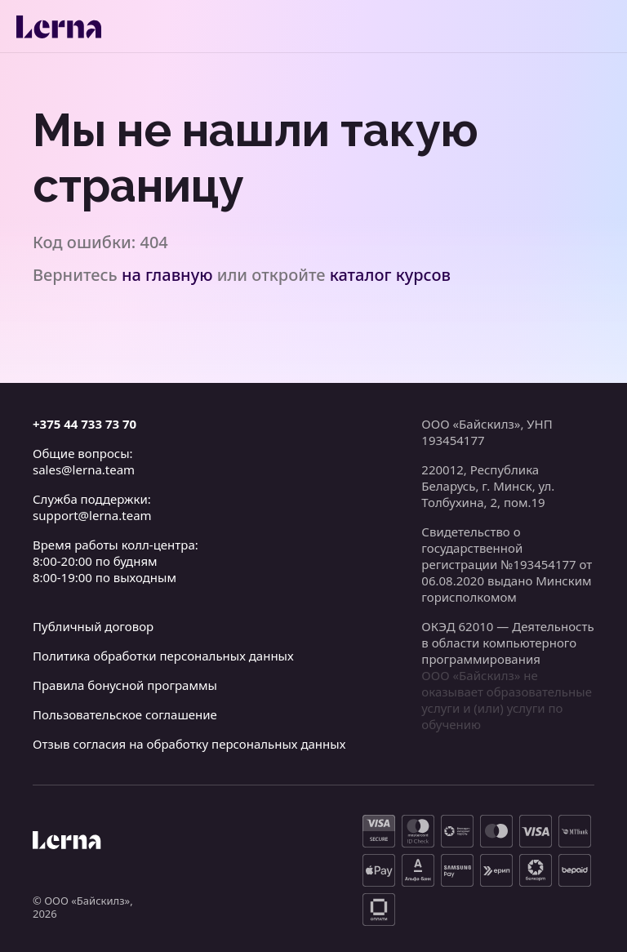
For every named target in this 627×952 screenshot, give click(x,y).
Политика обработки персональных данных (163, 655)
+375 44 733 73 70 (84, 424)
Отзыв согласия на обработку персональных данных (189, 744)
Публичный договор (93, 626)
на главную (167, 275)
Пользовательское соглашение (125, 714)
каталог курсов (390, 275)
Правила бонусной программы (125, 685)
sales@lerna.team (84, 469)
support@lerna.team (92, 515)
